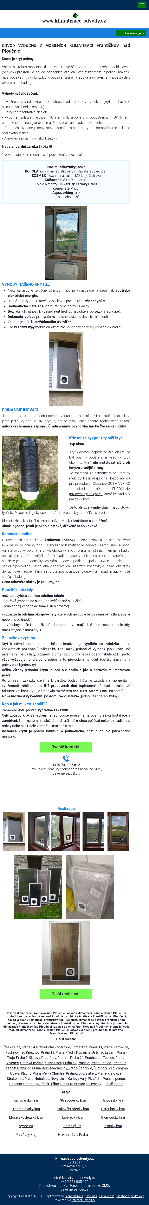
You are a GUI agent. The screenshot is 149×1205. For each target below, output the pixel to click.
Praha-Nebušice (37, 1079)
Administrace (74, 1196)
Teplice (108, 1058)
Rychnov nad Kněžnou (22, 1052)
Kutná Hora (53, 1063)
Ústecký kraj (72, 1126)
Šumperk (100, 1068)
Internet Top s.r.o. (83, 1200)
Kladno (26, 1073)
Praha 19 (47, 1052)
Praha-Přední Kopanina (73, 1052)
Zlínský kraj (113, 1126)
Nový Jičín (59, 1079)
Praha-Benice (101, 1063)
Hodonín (15, 1084)
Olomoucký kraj (113, 1117)
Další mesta (114, 1084)
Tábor (54, 1084)
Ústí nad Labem (103, 1052)
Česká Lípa (11, 1047)
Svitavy (90, 1073)
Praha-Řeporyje (80, 1068)
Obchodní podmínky (130, 1196)
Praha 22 (24, 1068)
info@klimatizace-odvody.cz (75, 1178)
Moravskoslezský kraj (26, 1117)
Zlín (111, 1068)
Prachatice (93, 1058)
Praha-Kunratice (72, 1084)
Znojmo (122, 1068)
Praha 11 (95, 1047)
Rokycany (93, 1084)
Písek (45, 1084)
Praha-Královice (110, 1073)
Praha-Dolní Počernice (53, 1047)
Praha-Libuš (75, 1073)
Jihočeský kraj (113, 1100)
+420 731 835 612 (74, 1182)
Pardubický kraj (113, 1109)
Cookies (91, 1196)
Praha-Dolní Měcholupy (49, 1068)
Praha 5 (22, 1058)
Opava (15, 1073)
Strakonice (15, 1079)
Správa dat (106, 1196)
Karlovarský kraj (26, 1100)
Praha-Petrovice (116, 1047)
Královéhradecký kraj (73, 1109)
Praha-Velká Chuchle (49, 1073)
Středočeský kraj (73, 1100)
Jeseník (10, 1068)
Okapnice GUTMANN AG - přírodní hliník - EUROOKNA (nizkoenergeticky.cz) (99, 488)
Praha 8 (83, 1063)
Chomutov (31, 1084)
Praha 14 (28, 1047)
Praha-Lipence (114, 1079)
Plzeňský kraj (26, 1134)
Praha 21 (77, 1058)
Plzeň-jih (94, 1079)
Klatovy (34, 1058)
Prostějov (48, 1058)
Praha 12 (69, 1063)
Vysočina (26, 1126)
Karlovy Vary (77, 1079)
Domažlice (79, 1047)
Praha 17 (119, 1063)
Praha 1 (63, 1058)
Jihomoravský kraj (26, 1109)
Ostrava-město (31, 1063)
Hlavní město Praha (73, 1134)
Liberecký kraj (73, 1117)
